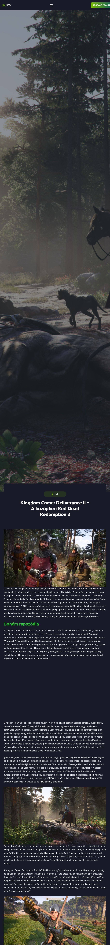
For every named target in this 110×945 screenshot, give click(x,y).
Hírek (56, 494)
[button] (52, 5)
